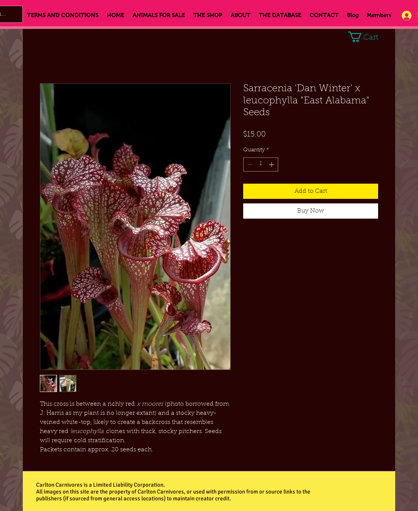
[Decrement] (249, 164)
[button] (369, 37)
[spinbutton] (261, 164)
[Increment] (272, 164)
